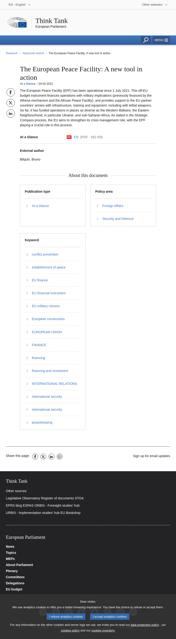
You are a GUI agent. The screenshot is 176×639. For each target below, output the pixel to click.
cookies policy (70, 633)
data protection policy (145, 627)
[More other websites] (155, 4)
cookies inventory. (103, 633)
